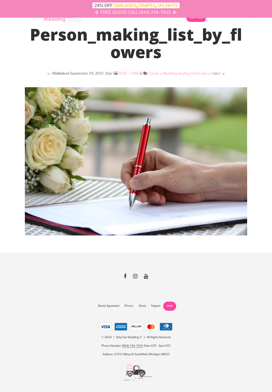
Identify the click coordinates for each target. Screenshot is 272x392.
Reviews (174, 18)
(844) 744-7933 (132, 346)
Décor (92, 18)
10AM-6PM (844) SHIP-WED (225, 18)
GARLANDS (125, 5)
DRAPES (147, 5)
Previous (57, 73)
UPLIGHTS (167, 5)
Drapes (129, 18)
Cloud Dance (153, 18)
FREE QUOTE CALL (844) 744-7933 (136, 12)
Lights (110, 18)
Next (217, 73)
